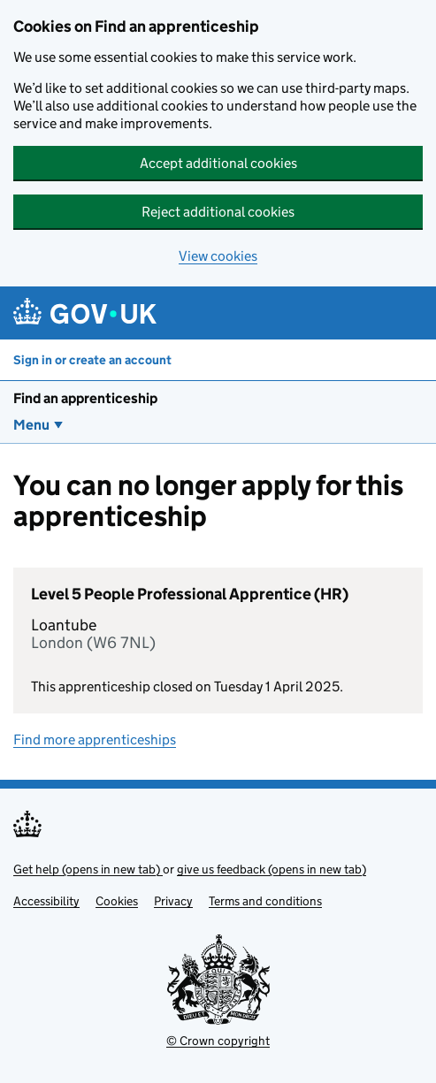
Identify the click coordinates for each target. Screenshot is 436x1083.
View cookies (218, 256)
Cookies (117, 901)
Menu (31, 424)
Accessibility (46, 901)
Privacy (173, 901)
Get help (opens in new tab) (88, 869)
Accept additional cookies (218, 163)
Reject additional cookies (218, 211)
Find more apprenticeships (94, 739)
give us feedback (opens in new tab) (271, 869)
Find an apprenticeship (85, 398)
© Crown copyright (218, 1041)
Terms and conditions (265, 901)
